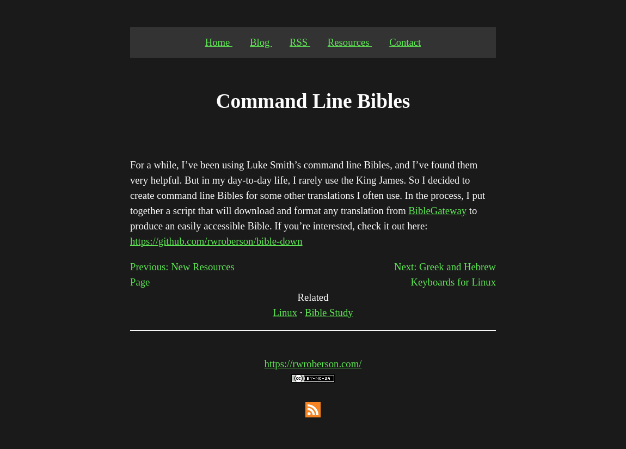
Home (218, 42)
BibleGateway (437, 210)
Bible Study (329, 312)
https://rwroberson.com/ (313, 363)
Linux (285, 312)
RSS (300, 42)
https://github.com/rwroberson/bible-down (216, 241)
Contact (405, 42)
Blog (261, 42)
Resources (350, 42)
